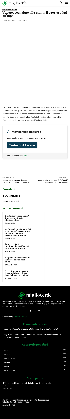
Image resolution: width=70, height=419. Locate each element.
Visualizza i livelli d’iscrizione (22, 145)
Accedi (26, 155)
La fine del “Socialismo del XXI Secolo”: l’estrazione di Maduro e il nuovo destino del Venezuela (18, 232)
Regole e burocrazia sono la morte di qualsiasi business (17, 260)
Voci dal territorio (9, 9)
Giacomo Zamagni (20, 317)
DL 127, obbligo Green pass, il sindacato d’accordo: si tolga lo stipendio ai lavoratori (25, 401)
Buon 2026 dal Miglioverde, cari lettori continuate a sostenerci (17, 246)
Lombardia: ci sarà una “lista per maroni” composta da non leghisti (15, 181)
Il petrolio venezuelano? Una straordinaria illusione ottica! (17, 218)
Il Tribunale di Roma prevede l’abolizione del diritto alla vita (26, 384)
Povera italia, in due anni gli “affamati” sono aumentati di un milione (53, 181)
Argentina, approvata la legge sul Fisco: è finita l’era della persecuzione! (17, 273)
